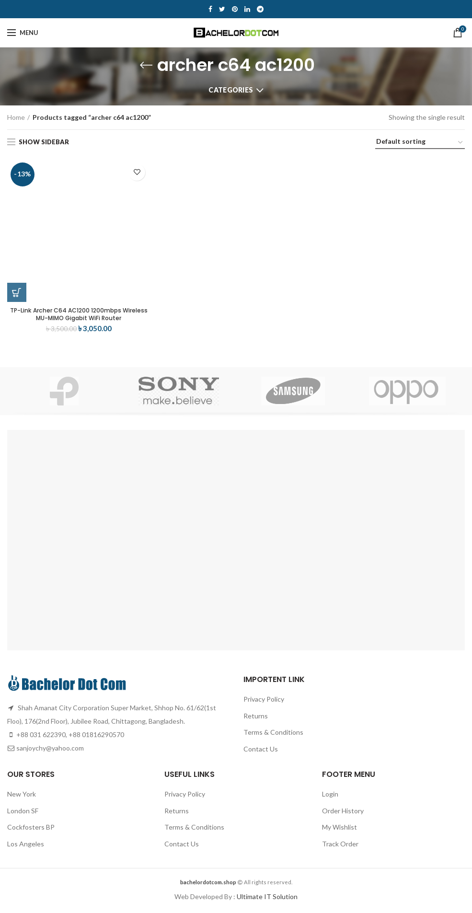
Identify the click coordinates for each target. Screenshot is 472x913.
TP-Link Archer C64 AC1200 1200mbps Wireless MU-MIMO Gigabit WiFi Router (78, 315)
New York (21, 796)
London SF (22, 813)
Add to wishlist (136, 172)
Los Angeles (25, 846)
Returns (255, 718)
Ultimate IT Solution (266, 899)
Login (330, 796)
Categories (230, 90)
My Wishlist (339, 829)
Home (16, 117)
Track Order (340, 846)
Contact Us (260, 751)
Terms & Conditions (273, 734)
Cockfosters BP (31, 829)
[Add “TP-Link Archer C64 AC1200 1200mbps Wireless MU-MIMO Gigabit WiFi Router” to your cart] (16, 292)
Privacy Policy (263, 701)
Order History (343, 813)
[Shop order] (420, 143)
